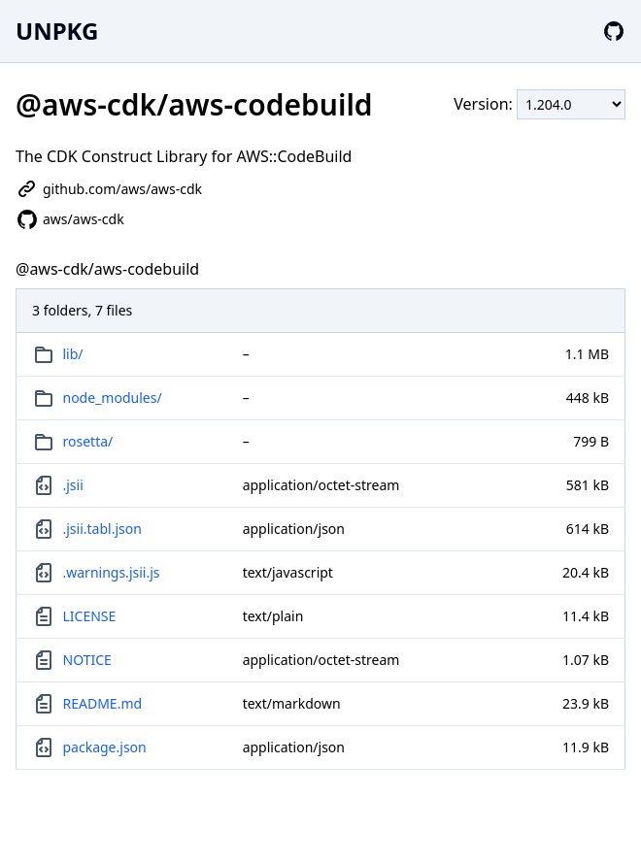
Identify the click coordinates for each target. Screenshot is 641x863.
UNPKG (57, 31)
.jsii (73, 485)
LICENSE (90, 616)
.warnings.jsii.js (111, 572)
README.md (103, 703)
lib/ (73, 354)
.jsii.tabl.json (102, 528)
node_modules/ (112, 397)
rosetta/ (88, 441)
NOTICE (87, 659)
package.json (105, 747)
